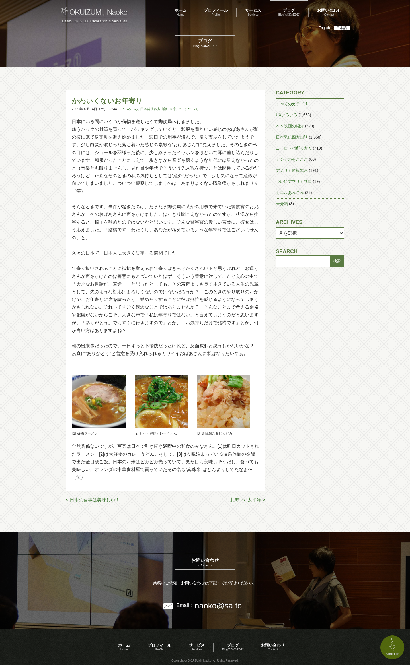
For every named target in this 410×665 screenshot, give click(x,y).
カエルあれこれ (290, 192)
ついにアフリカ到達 (294, 181)
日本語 (342, 28)
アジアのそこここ (292, 159)
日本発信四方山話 (153, 109)
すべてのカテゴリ (292, 104)
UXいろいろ (129, 109)
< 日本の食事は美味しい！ (93, 499)
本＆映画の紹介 (290, 126)
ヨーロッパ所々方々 (294, 148)
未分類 (282, 203)
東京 (172, 109)
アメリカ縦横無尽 (292, 170)
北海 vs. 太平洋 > (247, 499)
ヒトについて (188, 109)
